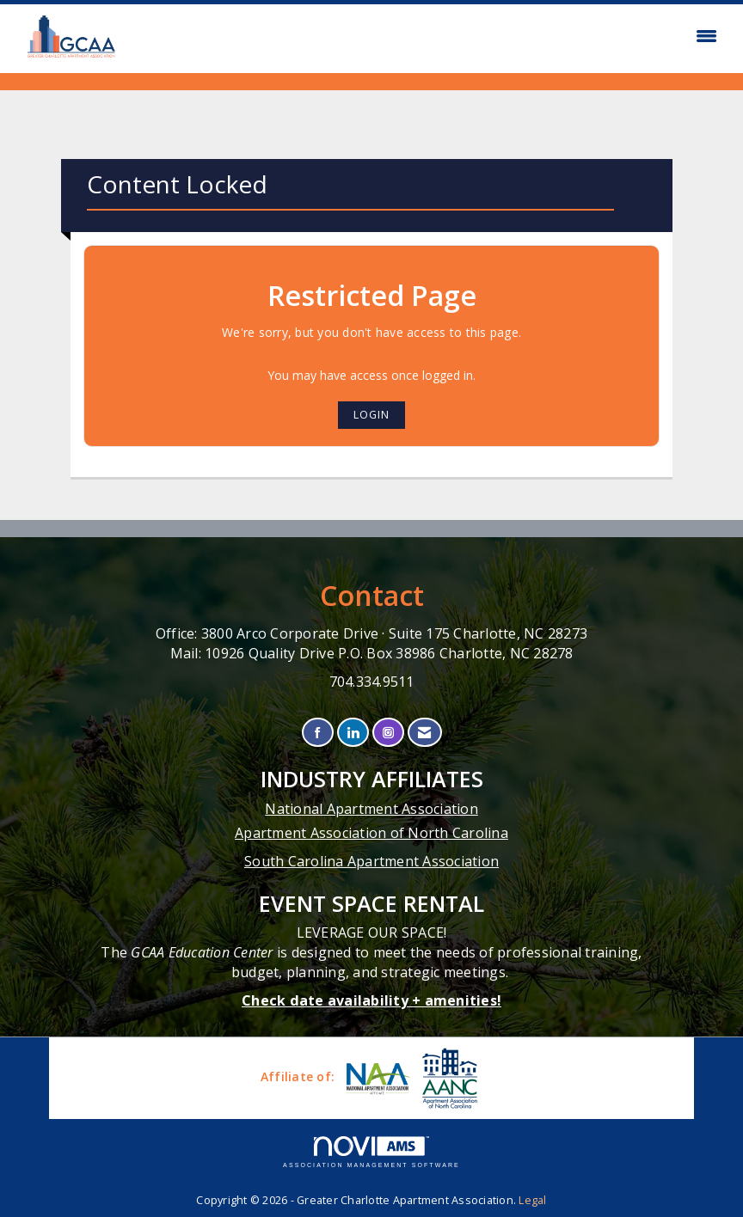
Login (371, 414)
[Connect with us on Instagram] (388, 733)
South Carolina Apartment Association (371, 861)
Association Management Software (371, 1152)
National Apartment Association (371, 808)
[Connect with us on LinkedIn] (353, 733)
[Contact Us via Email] (424, 733)
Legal (532, 1200)
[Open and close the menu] (428, 36)
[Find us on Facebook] (318, 733)
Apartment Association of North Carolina (371, 832)
